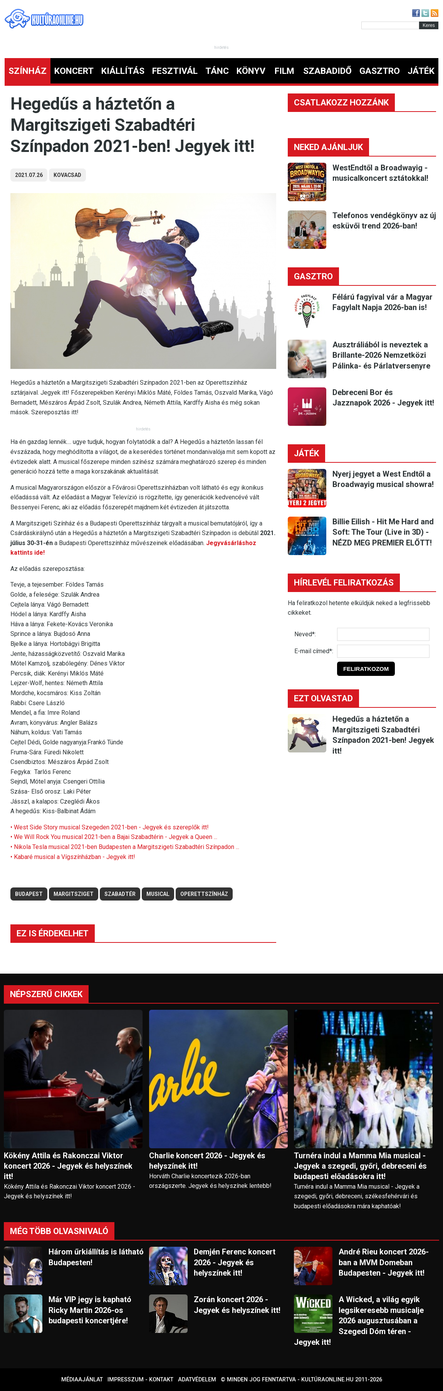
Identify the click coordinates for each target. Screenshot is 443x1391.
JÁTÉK (421, 71)
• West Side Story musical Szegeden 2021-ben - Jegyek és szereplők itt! (109, 827)
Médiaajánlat (82, 1379)
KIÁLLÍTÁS (122, 71)
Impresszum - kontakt (140, 1379)
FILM (284, 71)
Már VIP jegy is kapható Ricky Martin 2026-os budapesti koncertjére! (90, 1310)
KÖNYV (251, 71)
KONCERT (74, 71)
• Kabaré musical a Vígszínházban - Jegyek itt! (72, 857)
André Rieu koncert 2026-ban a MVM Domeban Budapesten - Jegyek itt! (384, 1262)
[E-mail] (383, 651)
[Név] (383, 634)
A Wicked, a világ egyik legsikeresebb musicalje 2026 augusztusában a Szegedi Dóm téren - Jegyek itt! (359, 1320)
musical (157, 894)
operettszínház (204, 894)
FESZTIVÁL (175, 71)
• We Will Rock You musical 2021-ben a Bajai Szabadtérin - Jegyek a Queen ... (113, 837)
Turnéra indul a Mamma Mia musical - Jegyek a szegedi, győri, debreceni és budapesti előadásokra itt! (360, 1166)
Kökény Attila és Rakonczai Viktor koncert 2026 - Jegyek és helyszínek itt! (68, 1166)
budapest (29, 894)
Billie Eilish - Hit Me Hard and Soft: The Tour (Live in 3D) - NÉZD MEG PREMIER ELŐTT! (383, 532)
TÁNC (217, 71)
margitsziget (74, 894)
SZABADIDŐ (327, 71)
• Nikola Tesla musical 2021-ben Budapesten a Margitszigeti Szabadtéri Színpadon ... (124, 847)
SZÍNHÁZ (27, 71)
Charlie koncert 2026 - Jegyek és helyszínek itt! (207, 1161)
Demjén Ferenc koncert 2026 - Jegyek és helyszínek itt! (234, 1262)
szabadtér (120, 894)
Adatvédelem (197, 1379)
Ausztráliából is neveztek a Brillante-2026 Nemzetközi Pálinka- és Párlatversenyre (381, 355)
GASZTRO (379, 71)
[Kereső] (390, 25)
